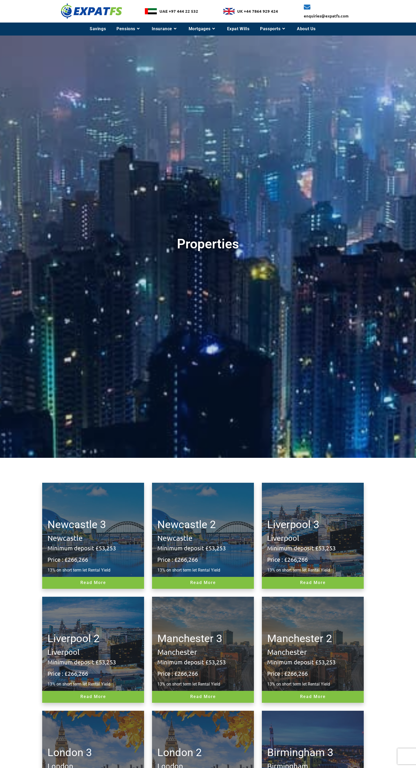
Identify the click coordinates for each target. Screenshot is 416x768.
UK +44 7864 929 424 (257, 11)
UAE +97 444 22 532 (178, 11)
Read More (93, 582)
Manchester (177, 652)
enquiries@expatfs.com (326, 16)
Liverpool (283, 538)
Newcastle (65, 538)
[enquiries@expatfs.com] (307, 7)
